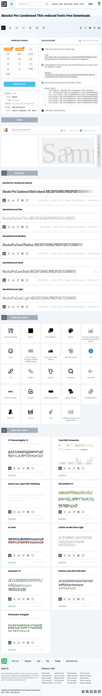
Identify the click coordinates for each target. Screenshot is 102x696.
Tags (47, 661)
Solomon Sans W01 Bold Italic (72, 571)
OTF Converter (85, 673)
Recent (54, 4)
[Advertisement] (20, 151)
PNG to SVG (46, 673)
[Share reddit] (85, 27)
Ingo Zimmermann (18, 107)
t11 (19, 69)
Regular (14, 97)
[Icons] (37, 28)
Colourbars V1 (14, 571)
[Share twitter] (90, 27)
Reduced (35, 111)
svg (30, 49)
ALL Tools (58, 683)
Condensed (23, 111)
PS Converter (84, 678)
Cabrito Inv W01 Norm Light (71, 527)
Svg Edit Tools (59, 673)
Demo (76, 4)
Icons (61, 4)
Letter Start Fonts (72, 661)
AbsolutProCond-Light (13, 289)
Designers (28, 661)
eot (8, 54)
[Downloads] (13, 200)
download (19, 84)
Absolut (14, 111)
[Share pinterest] (94, 27)
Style (38, 661)
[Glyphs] (23, 28)
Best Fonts (68, 4)
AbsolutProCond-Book (13, 263)
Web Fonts (15, 661)
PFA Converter (46, 678)
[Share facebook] (80, 27)
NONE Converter (47, 683)
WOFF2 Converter (86, 676)
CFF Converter (46, 680)
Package (57, 661)
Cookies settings (85, 683)
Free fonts (4, 4)
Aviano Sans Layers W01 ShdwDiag (24, 484)
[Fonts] (44, 28)
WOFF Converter (72, 676)
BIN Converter (59, 678)
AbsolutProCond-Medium (14, 236)
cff (31, 64)
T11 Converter (71, 680)
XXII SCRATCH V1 (65, 484)
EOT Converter (59, 676)
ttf (8, 49)
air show (12, 527)
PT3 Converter (72, 678)
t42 (8, 69)
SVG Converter (47, 676)
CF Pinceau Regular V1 (18, 440)
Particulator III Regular (18, 614)
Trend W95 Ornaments (68, 440)
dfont (30, 69)
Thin (29, 111)
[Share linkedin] (99, 27)
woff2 (31, 54)
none (8, 74)
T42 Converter (59, 680)
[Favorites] (10, 28)
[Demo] (17, 28)
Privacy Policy (72, 683)
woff (19, 54)
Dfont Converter (85, 680)
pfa (19, 59)
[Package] (30, 28)
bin (31, 59)
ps (19, 64)
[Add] (3, 28)
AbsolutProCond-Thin (12, 209)
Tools (82, 4)
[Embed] (22, 200)
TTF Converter (72, 673)
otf (8, 59)
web (19, 49)
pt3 (8, 64)
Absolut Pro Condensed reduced (17, 183)
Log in (90, 4)
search (47, 4)
